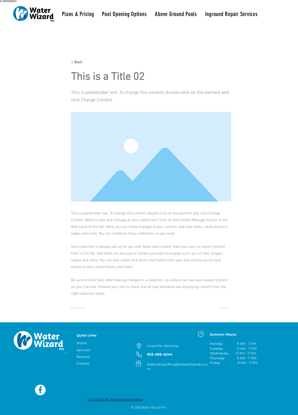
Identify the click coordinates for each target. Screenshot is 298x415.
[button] (86, 62)
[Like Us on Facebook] (40, 390)
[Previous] (86, 308)
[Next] (216, 308)
